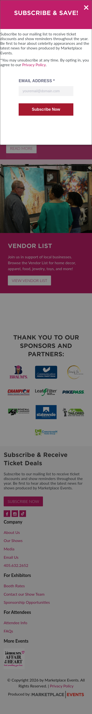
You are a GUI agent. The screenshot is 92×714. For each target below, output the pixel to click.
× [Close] (86, 7)
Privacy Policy (34, 64)
